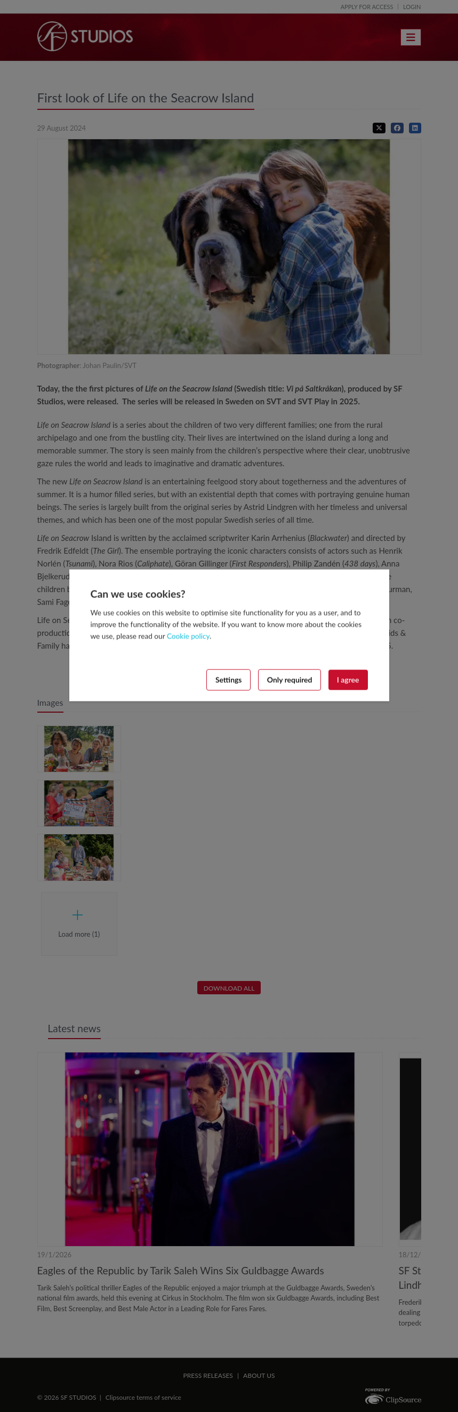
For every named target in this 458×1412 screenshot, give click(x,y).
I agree (348, 679)
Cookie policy (188, 636)
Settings (228, 679)
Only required (289, 679)
